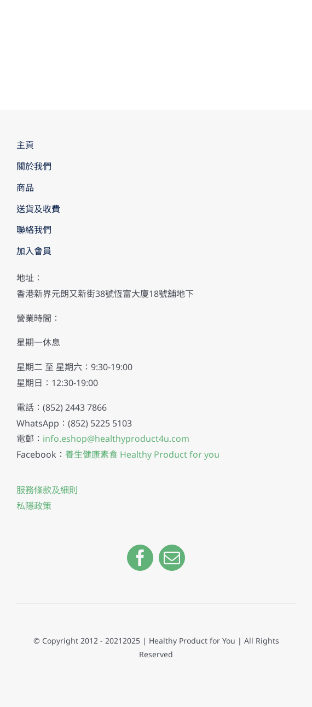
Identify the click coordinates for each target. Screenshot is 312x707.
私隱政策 (33, 506)
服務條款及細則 (47, 490)
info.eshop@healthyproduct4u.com (116, 439)
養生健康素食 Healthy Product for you (142, 454)
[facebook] (140, 558)
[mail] (172, 558)
